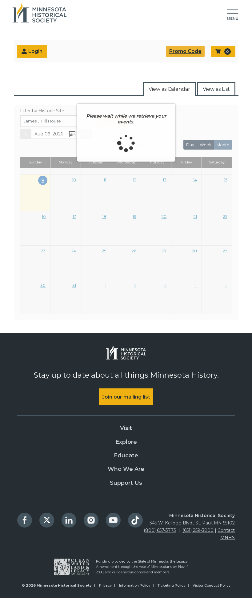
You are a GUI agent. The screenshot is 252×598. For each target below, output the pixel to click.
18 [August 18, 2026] (104, 216)
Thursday (156, 162)
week (205, 144)
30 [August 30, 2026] (43, 285)
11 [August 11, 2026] (105, 179)
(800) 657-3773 (160, 530)
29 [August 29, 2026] (225, 250)
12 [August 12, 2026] (134, 179)
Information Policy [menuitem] (134, 585)
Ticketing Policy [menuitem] (171, 585)
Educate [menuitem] (126, 455)
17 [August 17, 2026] (74, 216)
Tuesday (96, 162)
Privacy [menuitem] (105, 585)
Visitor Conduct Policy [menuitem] (211, 585)
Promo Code (185, 51)
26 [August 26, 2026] (134, 250)
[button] (232, 15)
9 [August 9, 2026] (43, 180)
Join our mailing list (126, 397)
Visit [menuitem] (126, 428)
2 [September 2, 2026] (135, 285)
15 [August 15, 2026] (225, 179)
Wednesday (126, 162)
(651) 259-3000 (198, 530)
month (223, 144)
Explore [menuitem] (126, 442)
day (190, 144)
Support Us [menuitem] (126, 483)
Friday (186, 162)
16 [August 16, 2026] (44, 216)
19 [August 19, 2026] (134, 216)
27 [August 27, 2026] (164, 250)
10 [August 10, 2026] (74, 179)
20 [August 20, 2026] (164, 216)
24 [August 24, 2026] (73, 250)
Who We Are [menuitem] (126, 469)
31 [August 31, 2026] (74, 285)
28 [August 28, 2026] (194, 250)
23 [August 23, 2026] (43, 250)
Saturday (217, 162)
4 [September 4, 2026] (195, 285)
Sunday (35, 162)
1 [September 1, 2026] (105, 285)
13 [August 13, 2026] (164, 179)
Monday (65, 162)
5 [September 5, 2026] (226, 285)
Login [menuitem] (32, 51)
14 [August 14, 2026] (195, 179)
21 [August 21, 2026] (195, 216)
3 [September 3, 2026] (165, 285)
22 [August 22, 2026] (225, 216)
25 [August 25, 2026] (104, 250)
